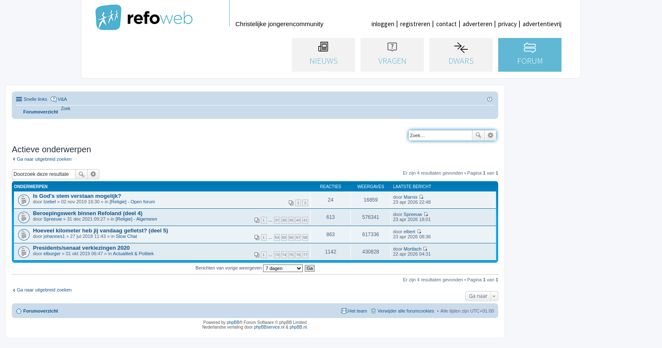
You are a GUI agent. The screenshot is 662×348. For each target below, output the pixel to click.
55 (284, 237)
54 (277, 237)
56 (291, 237)
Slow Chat (126, 236)
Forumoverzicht (40, 310)
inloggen (383, 24)
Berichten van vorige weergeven (249, 267)
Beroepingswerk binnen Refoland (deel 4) (87, 213)
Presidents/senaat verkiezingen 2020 (81, 248)
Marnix (411, 197)
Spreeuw (52, 218)
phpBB (233, 322)
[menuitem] (66, 108)
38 (284, 220)
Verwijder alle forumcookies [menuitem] (405, 310)
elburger (51, 253)
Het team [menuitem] (357, 310)
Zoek (478, 135)
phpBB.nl (298, 327)
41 (305, 220)
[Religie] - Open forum (132, 201)
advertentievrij (542, 24)
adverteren (477, 24)
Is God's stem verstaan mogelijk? (77, 196)
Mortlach (412, 248)
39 (291, 220)
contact (446, 24)
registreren (415, 24)
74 (284, 255)
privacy (507, 24)
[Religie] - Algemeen (136, 218)
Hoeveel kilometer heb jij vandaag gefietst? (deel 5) (100, 230)
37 (277, 220)
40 (298, 220)
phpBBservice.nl (269, 327)
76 (298, 255)
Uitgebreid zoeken (490, 135)
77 (305, 255)
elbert (409, 231)
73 (277, 255)
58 (305, 237)
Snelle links (35, 99)
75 (291, 255)
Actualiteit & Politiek (133, 253)
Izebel (49, 201)
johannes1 (54, 236)
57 (298, 237)
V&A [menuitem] (62, 99)
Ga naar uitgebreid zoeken (44, 159)
